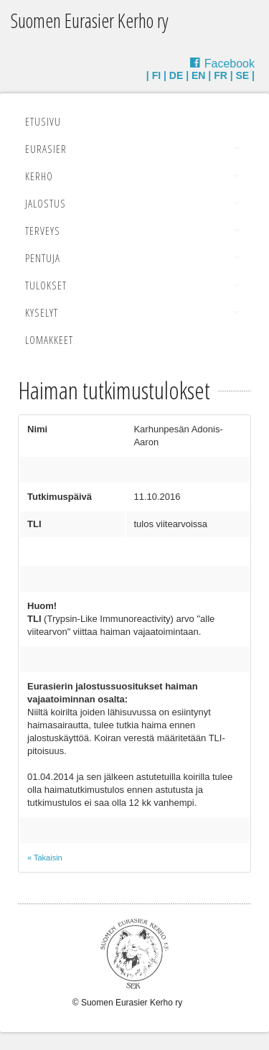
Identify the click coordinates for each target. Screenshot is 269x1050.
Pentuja (42, 258)
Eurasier (46, 148)
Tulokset (46, 285)
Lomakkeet (49, 340)
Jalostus (45, 203)
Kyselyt (41, 312)
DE (176, 75)
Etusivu (43, 121)
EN (198, 75)
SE (243, 75)
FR (220, 75)
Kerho (39, 176)
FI (156, 75)
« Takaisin (44, 857)
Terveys (42, 230)
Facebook (229, 63)
